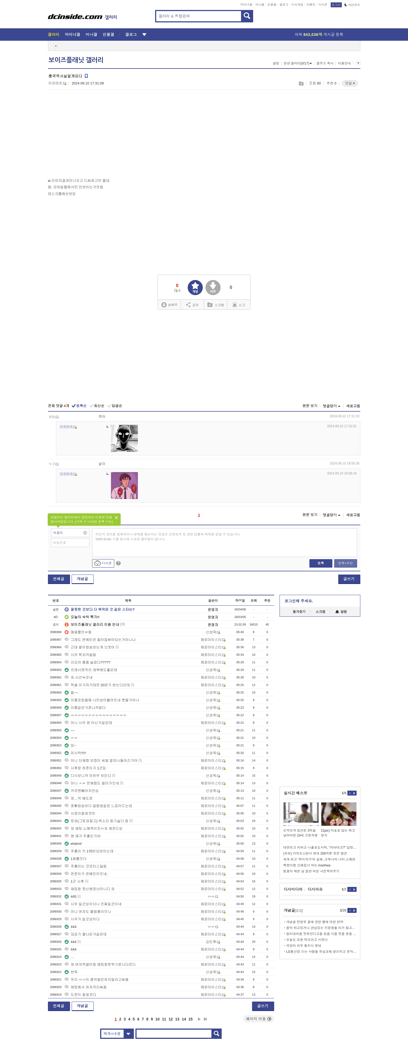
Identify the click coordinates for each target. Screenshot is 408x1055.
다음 (199, 1019)
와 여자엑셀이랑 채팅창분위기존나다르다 (100, 964)
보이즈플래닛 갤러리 (75, 60)
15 (191, 1019)
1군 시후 (74, 881)
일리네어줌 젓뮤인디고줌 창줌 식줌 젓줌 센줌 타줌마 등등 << (321, 934)
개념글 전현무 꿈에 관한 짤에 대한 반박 (314, 922)
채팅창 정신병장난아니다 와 (89, 889)
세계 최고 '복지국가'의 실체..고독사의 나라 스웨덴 (319, 859)
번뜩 (71, 972)
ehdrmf (73, 844)
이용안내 (344, 63)
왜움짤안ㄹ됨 (78, 632)
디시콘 (323, 4)
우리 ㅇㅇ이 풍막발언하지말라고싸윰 (96, 980)
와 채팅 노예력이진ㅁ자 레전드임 (94, 829)
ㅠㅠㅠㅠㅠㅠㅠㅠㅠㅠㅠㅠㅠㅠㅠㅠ (96, 715)
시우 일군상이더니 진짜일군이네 (93, 904)
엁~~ (71, 693)
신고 (238, 304)
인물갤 (271, 4)
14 (184, 1019)
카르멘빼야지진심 (82, 791)
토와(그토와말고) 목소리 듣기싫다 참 (96, 821)
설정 (276, 63)
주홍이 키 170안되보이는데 (89, 851)
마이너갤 (246, 4)
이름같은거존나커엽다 (85, 708)
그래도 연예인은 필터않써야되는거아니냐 (100, 640)
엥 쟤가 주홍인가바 (82, 836)
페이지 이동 (258, 1019)
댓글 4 (350, 83)
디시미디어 (293, 889)
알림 (341, 612)
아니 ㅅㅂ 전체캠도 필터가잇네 (92, 783)
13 (177, 1019)
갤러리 (54, 34)
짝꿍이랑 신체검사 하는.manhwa (306, 865)
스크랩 (301, 83)
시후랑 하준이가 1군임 (85, 768)
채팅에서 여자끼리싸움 (86, 987)
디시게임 (297, 4)
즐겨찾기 (299, 612)
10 (157, 1019)
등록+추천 (345, 563)
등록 (321, 563)
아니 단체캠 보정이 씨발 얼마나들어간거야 (101, 761)
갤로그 (284, 4)
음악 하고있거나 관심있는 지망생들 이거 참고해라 (321, 928)
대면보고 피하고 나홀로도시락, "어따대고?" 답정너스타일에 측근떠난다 (320, 847)
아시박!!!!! (75, 753)
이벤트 (310, 4)
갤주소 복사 (324, 63)
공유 (192, 304)
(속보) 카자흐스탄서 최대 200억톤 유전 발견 (315, 853)
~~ (70, 730)
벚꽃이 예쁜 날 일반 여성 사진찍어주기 (311, 871)
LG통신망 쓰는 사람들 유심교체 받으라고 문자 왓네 (321, 952)
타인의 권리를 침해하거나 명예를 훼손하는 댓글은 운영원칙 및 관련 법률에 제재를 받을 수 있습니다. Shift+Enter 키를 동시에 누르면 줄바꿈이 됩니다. (168, 536)
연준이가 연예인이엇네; (86, 874)
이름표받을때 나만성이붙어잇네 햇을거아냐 (102, 700)
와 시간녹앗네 (79, 677)
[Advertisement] (93, 135)
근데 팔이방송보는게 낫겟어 (89, 647)
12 (171, 1019)
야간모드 (352, 4)
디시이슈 (315, 889)
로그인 (336, 4)
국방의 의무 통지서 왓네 (303, 946)
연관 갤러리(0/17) (298, 63)
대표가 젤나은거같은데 (86, 934)
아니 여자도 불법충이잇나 (88, 912)
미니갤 (259, 4)
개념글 (82, 579)
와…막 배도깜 (79, 798)
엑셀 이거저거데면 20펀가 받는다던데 (97, 685)
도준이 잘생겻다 (80, 995)
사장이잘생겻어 (80, 813)
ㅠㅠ (71, 738)
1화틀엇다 (75, 859)
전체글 (58, 579)
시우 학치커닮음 (80, 655)
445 (70, 896)
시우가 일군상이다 (82, 919)
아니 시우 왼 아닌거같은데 (88, 723)
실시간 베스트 (296, 793)
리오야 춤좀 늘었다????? (87, 662)
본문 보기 (310, 406)
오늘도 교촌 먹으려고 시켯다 (307, 940)
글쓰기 (349, 579)
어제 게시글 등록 (319, 34)
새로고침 (353, 406)
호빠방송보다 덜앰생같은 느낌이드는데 (98, 806)
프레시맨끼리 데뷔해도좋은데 (91, 670)
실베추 (169, 305)
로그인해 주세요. (299, 601)
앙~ (70, 745)
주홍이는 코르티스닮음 (86, 866)
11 (164, 1019)
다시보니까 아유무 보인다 (88, 776)
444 (70, 927)
